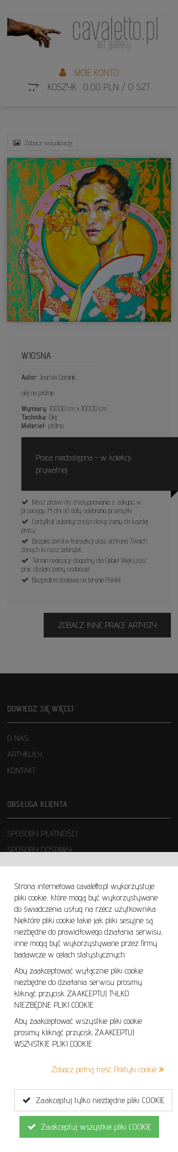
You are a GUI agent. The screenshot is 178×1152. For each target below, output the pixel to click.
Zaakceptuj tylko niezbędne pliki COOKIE (93, 1100)
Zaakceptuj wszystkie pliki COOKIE (89, 1127)
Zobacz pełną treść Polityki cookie (107, 1069)
